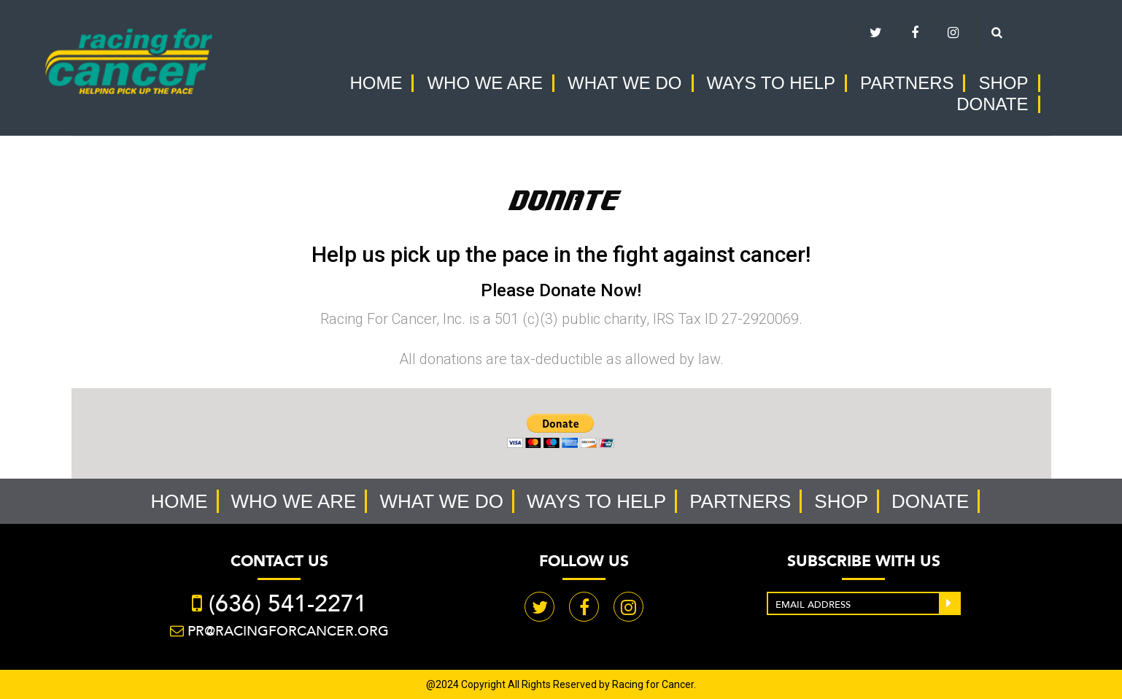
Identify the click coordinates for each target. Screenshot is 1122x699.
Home (375, 83)
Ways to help (771, 83)
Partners (906, 83)
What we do (624, 83)
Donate (992, 104)
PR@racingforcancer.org (288, 630)
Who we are (485, 83)
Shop (1003, 83)
